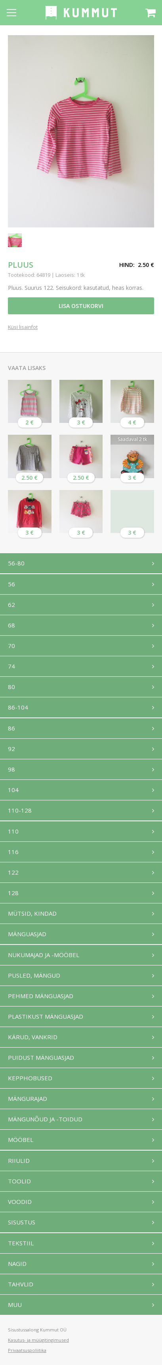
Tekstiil (21, 1243)
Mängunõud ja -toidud (45, 1119)
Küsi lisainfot (23, 327)
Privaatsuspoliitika (27, 1350)
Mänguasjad (27, 934)
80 (11, 687)
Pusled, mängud (34, 975)
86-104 (18, 707)
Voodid (20, 1201)
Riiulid (19, 1160)
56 (11, 584)
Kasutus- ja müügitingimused (38, 1340)
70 (11, 646)
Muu (15, 1305)
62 (11, 604)
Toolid (19, 1181)
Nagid (17, 1263)
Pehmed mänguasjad (40, 996)
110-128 (20, 810)
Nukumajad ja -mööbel (43, 955)
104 (13, 790)
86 (11, 728)
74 (11, 666)
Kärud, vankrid (32, 1037)
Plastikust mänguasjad (45, 1016)
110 (13, 831)
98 (11, 769)
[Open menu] (11, 12)
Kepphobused (30, 1078)
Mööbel (20, 1139)
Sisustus (21, 1222)
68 (11, 625)
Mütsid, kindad (32, 913)
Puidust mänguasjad (41, 1057)
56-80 (16, 563)
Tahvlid (20, 1284)
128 (13, 893)
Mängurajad (27, 1098)
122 (13, 872)
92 (11, 749)
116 (13, 852)
